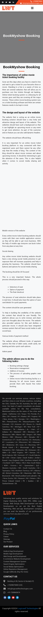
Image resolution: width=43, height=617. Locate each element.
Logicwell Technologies (27, 608)
